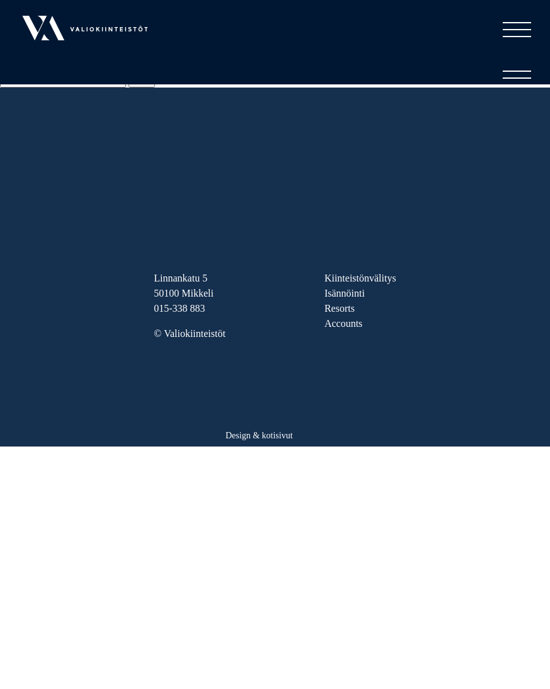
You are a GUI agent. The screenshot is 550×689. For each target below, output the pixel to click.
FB (189, 371)
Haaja (311, 432)
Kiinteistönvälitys (360, 278)
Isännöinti (344, 293)
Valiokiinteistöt (53, 59)
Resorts (339, 308)
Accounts (343, 323)
